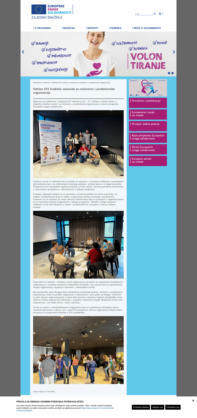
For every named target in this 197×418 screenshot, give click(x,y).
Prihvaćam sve (173, 407)
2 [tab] (172, 73)
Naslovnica (37, 83)
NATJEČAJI (68, 28)
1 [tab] (169, 73)
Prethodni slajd (23, 52)
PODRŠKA (115, 28)
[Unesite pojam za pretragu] (144, 13)
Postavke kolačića (141, 407)
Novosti (47, 83)
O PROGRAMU (42, 28)
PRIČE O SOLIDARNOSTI (146, 28)
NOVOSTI (92, 28)
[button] (155, 14)
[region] (98, 407)
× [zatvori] (193, 400)
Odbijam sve (157, 407)
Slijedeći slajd (174, 52)
